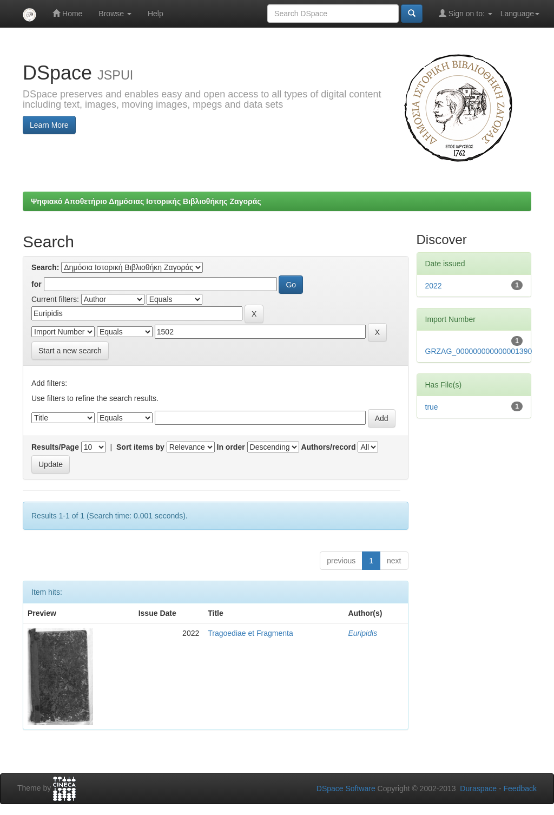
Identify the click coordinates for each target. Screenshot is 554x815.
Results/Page (55, 447)
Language (519, 13)
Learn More (49, 125)
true (431, 407)
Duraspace (478, 788)
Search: (45, 267)
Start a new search (70, 350)
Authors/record (328, 447)
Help (155, 13)
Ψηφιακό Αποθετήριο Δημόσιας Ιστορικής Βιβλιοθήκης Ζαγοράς (146, 201)
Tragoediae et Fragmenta (250, 633)
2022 (433, 285)
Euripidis (362, 633)
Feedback (520, 788)
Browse (114, 13)
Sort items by (140, 447)
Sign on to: (465, 13)
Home (67, 13)
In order (231, 447)
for (36, 284)
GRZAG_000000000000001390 (478, 351)
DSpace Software (345, 788)
